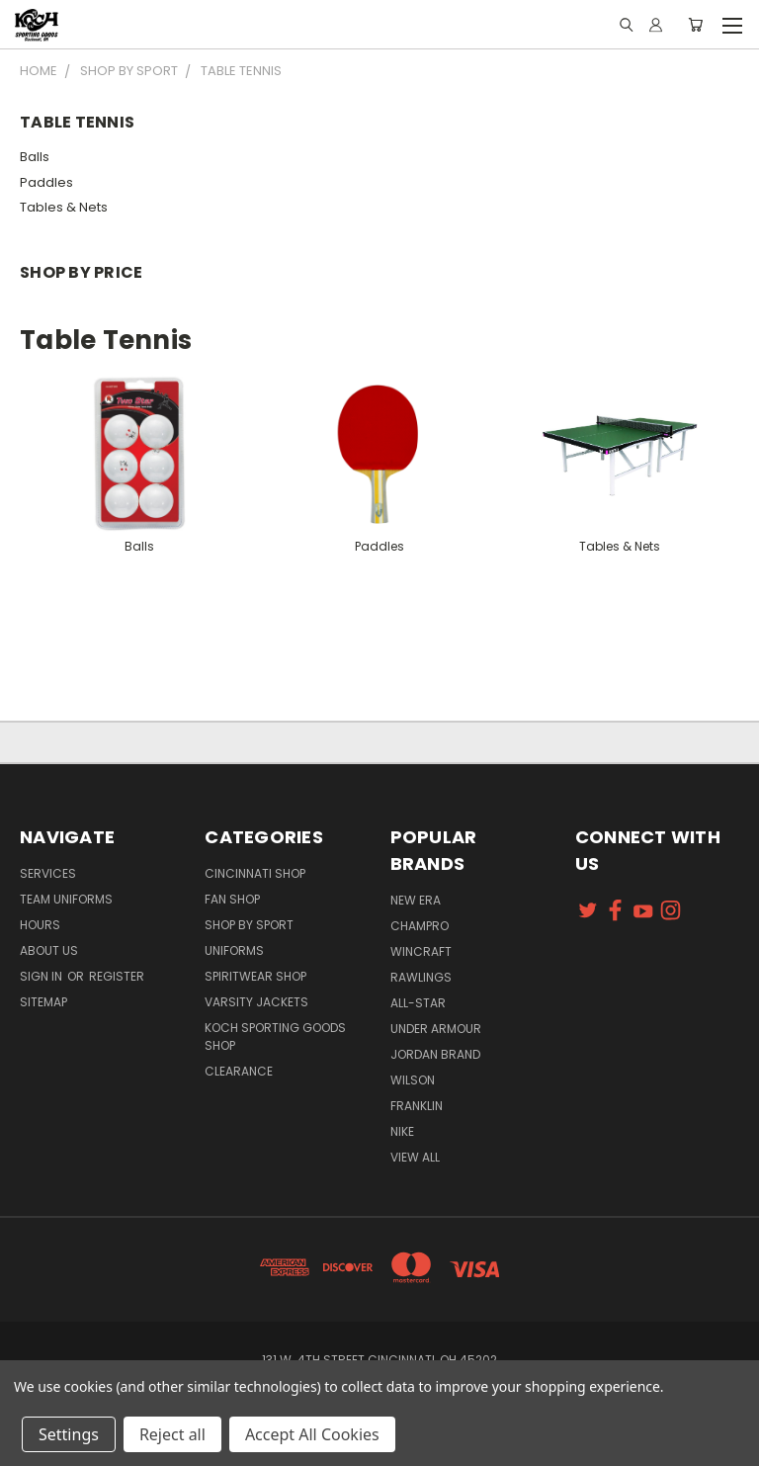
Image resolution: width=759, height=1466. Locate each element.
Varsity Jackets (256, 1001)
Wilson (412, 1080)
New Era (415, 900)
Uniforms (234, 950)
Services (48, 873)
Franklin (416, 1105)
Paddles (46, 182)
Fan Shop (232, 899)
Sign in (42, 976)
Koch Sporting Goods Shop (275, 1036)
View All (415, 1157)
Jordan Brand (435, 1054)
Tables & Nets (64, 207)
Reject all (172, 1434)
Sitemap (43, 1001)
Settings (69, 1434)
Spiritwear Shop (255, 976)
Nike (402, 1131)
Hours (40, 924)
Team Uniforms (66, 899)
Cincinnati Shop (255, 873)
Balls (34, 156)
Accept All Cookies (312, 1434)
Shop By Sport (249, 924)
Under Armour (435, 1028)
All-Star (418, 1002)
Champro (419, 925)
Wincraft (421, 951)
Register (116, 976)
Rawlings (421, 977)
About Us (49, 950)
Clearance (239, 1071)
